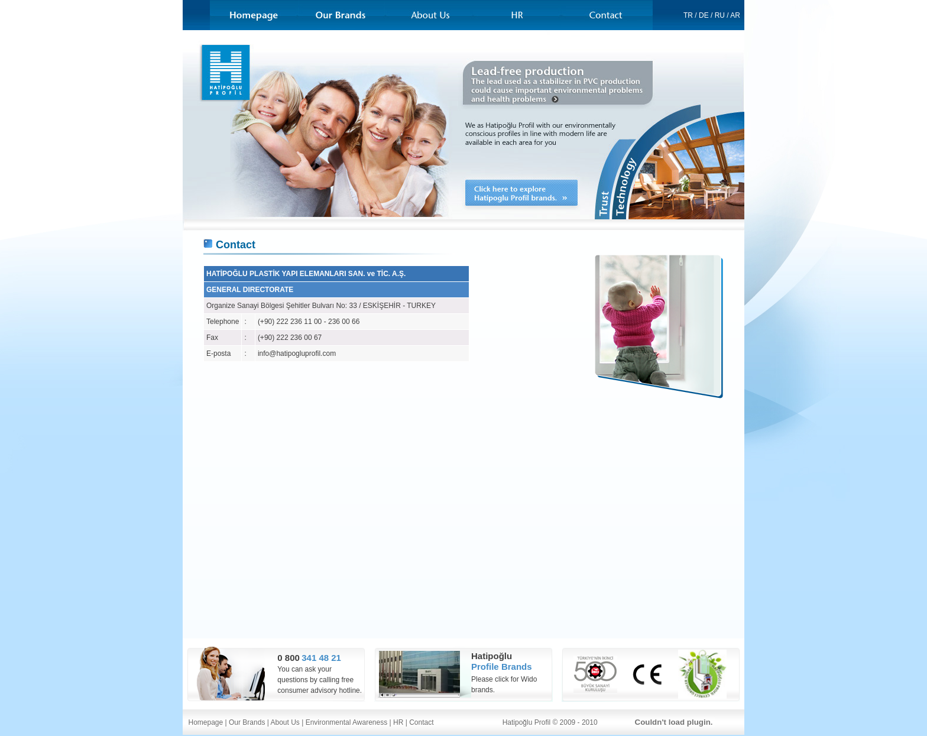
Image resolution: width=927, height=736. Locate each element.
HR (398, 722)
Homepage (206, 722)
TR (688, 15)
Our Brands (247, 722)
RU (720, 15)
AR (735, 15)
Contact (421, 722)
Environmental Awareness (347, 722)
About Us (285, 722)
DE (704, 15)
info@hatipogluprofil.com (297, 353)
